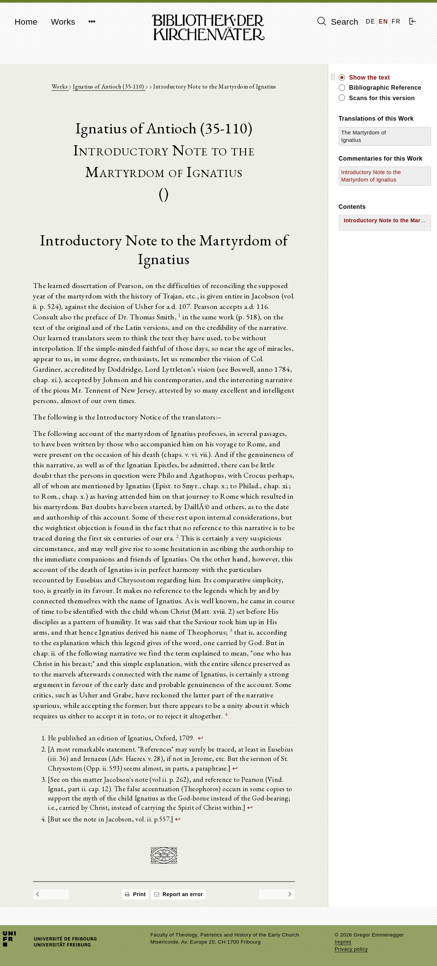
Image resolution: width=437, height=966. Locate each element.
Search (337, 22)
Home (26, 22)
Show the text (369, 77)
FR (396, 21)
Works (63, 22)
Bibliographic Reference (385, 87)
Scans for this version (382, 98)
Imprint (343, 942)
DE (370, 21)
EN (383, 21)
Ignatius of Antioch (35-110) (109, 86)
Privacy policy (351, 949)
